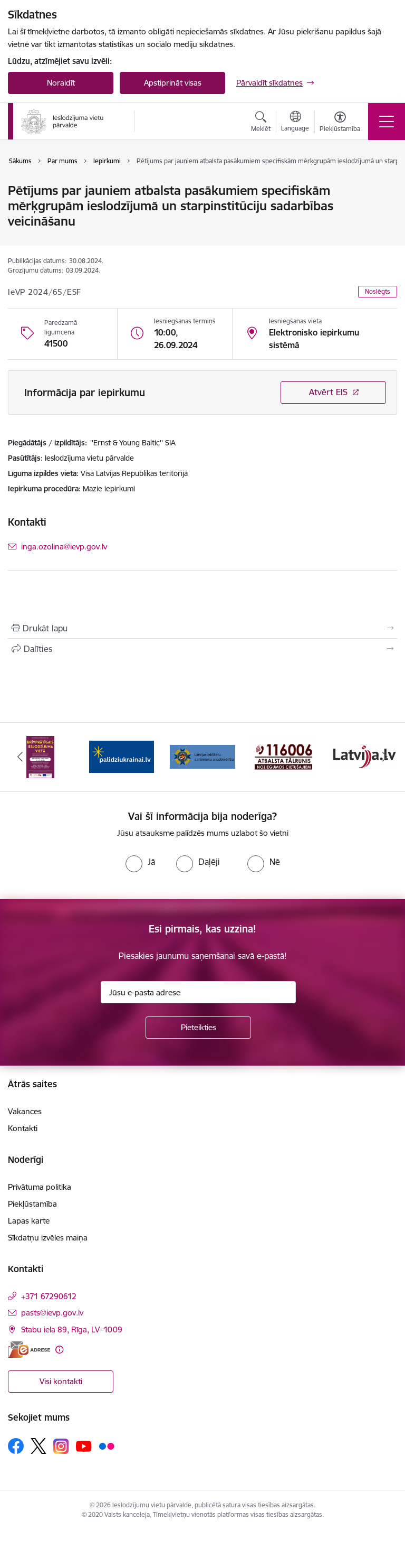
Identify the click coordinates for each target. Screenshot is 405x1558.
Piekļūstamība (32, 1204)
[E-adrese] (29, 1349)
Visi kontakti (61, 1381)
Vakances (25, 1111)
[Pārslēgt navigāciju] (386, 121)
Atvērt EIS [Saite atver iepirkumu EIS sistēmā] (328, 392)
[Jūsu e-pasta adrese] (198, 992)
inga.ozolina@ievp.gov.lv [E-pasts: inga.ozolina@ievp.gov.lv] (64, 547)
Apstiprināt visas (172, 83)
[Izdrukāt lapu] (202, 628)
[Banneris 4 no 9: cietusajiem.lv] (283, 756)
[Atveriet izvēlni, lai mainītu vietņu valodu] (295, 122)
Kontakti (22, 1128)
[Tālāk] (384, 757)
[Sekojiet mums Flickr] (106, 1445)
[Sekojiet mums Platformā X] (38, 1446)
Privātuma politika (39, 1187)
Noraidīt (61, 83)
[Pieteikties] (198, 1027)
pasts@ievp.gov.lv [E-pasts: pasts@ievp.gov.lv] (52, 1313)
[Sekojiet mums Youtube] (84, 1445)
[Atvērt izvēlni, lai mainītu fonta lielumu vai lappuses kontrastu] (339, 123)
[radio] (140, 861)
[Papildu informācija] (59, 1350)
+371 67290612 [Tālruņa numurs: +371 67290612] (48, 1296)
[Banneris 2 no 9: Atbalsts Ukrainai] (122, 756)
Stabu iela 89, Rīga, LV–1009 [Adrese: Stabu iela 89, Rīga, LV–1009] (71, 1329)
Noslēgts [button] (377, 291)
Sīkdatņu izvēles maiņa (48, 1238)
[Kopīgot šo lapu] (202, 649)
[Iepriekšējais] (20, 757)
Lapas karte (29, 1221)
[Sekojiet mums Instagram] (61, 1446)
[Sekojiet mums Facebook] (16, 1446)
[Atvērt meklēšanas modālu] (261, 123)
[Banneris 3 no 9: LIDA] (202, 756)
